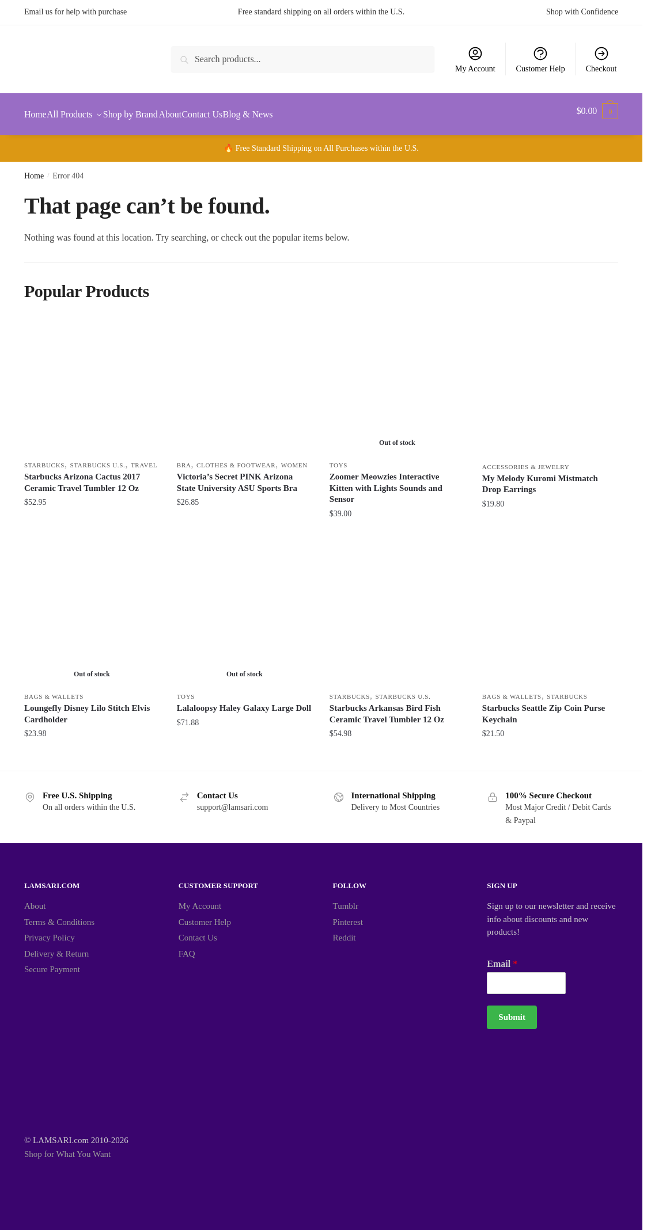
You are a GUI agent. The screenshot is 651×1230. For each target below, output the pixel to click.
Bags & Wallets (54, 689)
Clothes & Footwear (235, 458)
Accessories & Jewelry (526, 459)
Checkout (601, 59)
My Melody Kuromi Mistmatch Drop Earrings (540, 477)
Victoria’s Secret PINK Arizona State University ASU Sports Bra (237, 475)
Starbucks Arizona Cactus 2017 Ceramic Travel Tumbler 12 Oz (82, 475)
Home (34, 169)
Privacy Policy (49, 930)
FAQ (187, 946)
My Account (475, 59)
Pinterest (348, 915)
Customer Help (540, 59)
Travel (144, 458)
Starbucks (44, 458)
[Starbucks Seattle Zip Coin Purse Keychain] (550, 611)
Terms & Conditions (59, 915)
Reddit (344, 930)
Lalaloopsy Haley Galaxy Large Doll (244, 701)
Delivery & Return (56, 946)
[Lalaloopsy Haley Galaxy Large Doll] (244, 611)
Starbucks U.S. (98, 458)
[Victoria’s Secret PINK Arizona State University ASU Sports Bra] (244, 379)
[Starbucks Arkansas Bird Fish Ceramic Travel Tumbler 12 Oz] (397, 611)
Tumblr (345, 899)
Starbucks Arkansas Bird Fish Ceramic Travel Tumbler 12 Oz (387, 706)
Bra (184, 458)
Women (294, 458)
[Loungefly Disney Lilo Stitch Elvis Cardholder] (92, 611)
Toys (338, 458)
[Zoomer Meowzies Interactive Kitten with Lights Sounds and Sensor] (397, 379)
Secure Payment (52, 962)
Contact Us (198, 930)
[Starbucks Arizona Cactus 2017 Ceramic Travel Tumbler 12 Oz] (92, 379)
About (35, 899)
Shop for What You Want (67, 1147)
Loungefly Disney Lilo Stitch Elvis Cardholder (87, 706)
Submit (511, 1010)
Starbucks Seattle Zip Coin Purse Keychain (543, 706)
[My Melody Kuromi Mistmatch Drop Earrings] (550, 380)
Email (502, 957)
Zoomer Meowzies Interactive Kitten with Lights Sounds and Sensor (386, 481)
